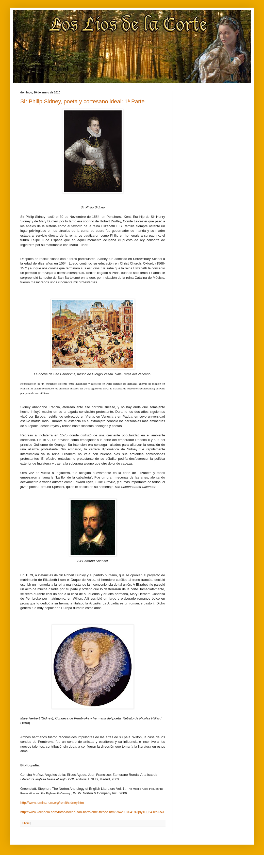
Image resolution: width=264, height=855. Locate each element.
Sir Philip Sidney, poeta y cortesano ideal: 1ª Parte (82, 101)
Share (26, 823)
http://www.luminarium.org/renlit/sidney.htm (52, 802)
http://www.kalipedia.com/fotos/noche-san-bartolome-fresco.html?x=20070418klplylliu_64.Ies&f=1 (92, 812)
